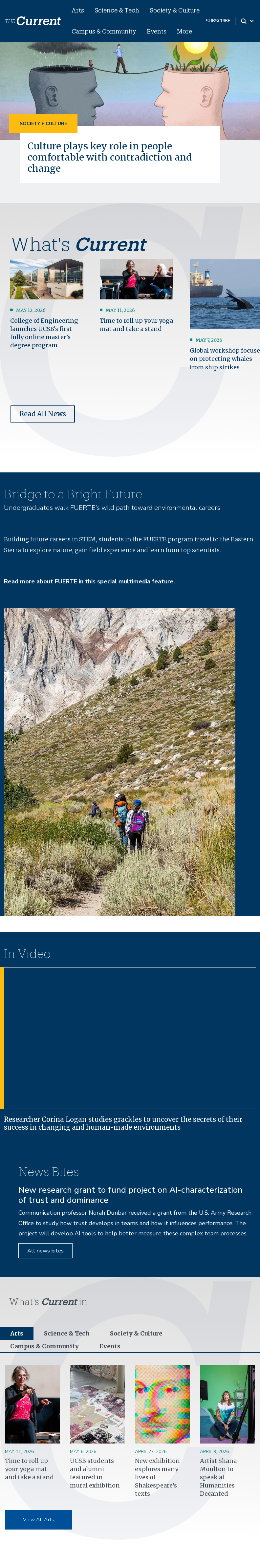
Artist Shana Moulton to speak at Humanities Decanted (218, 1477)
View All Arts (38, 1519)
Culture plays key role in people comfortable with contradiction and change (110, 157)
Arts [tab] (16, 1333)
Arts (78, 10)
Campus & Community (104, 31)
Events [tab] (109, 1346)
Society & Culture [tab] (136, 1333)
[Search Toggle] (247, 21)
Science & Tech (117, 10)
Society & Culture (175, 10)
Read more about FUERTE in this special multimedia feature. (89, 581)
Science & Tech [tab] (67, 1333)
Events (156, 31)
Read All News (42, 414)
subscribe (218, 21)
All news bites (45, 1250)
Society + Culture (43, 123)
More (184, 31)
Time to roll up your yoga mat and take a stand (29, 1469)
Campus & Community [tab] (44, 1346)
